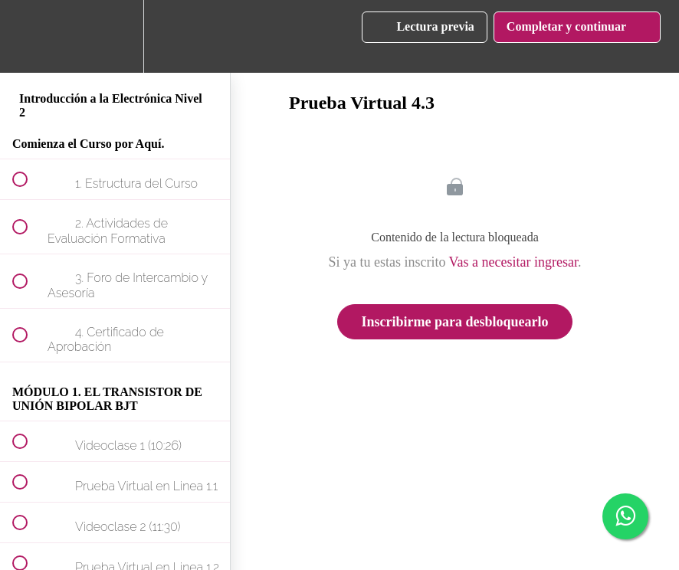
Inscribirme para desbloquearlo (454, 321)
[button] (28, 36)
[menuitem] (115, 36)
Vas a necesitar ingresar (513, 262)
